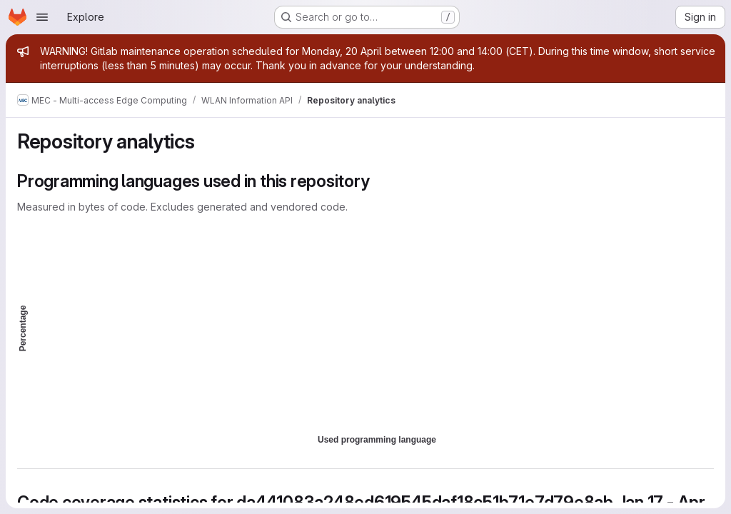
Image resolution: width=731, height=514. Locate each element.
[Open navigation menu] (42, 17)
